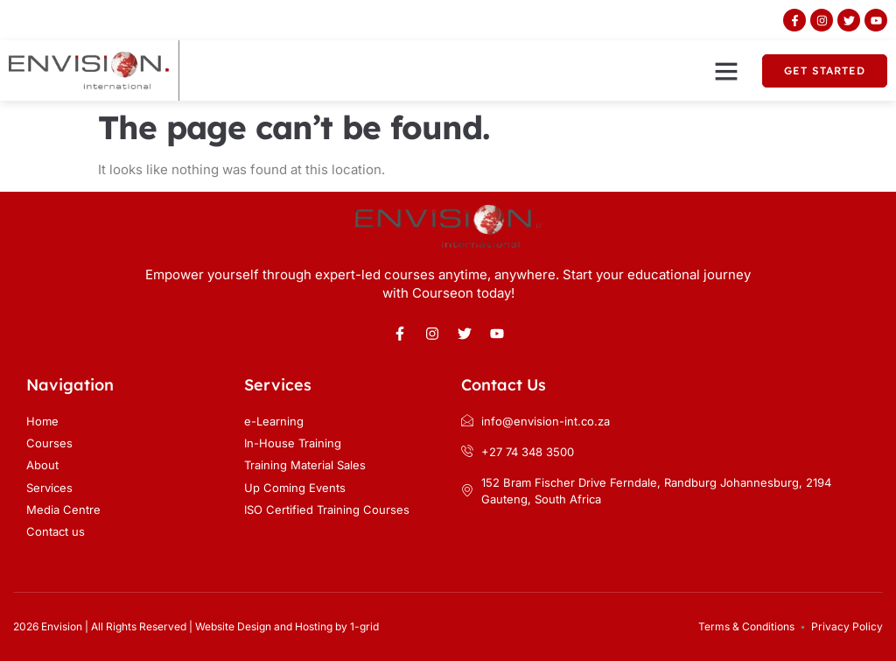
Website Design (233, 626)
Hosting (313, 626)
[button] (726, 71)
